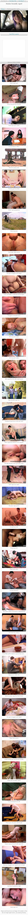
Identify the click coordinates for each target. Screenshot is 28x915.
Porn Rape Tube (12, 0)
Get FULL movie (14, 34)
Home (3, 9)
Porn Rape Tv (21, 0)
